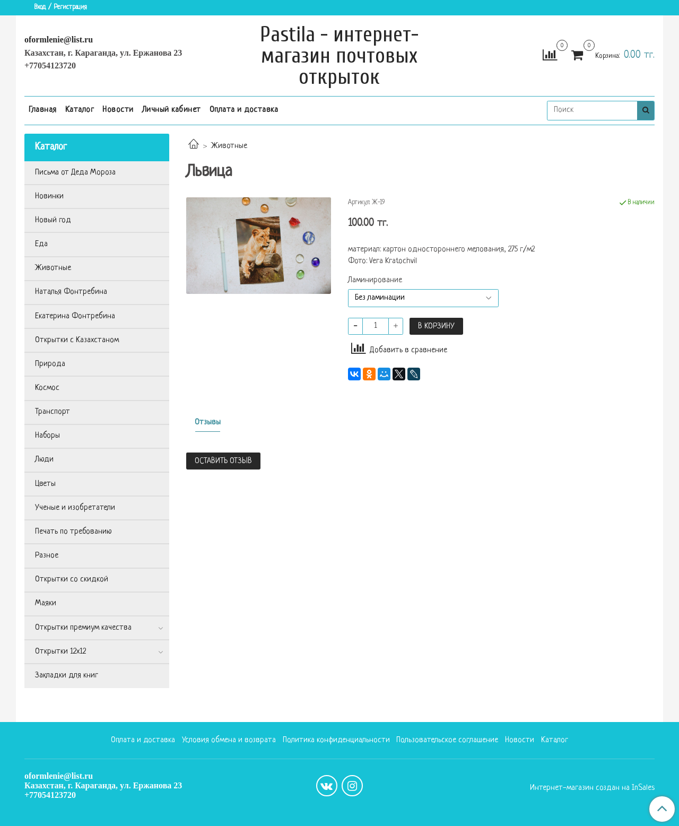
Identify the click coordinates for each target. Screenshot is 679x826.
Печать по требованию (73, 531)
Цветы (45, 484)
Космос (47, 388)
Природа (50, 364)
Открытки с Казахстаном (77, 340)
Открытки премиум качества (83, 627)
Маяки (45, 603)
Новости (118, 110)
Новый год (53, 220)
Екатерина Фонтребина (75, 316)
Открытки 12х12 (60, 651)
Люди (44, 459)
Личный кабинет (171, 110)
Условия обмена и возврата (229, 740)
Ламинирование (375, 280)
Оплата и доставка (244, 110)
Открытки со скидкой (71, 579)
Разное (46, 555)
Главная (43, 110)
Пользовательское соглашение (447, 740)
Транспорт (52, 411)
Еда (41, 244)
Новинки (49, 196)
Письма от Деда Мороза (75, 172)
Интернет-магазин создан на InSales (592, 788)
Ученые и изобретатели (75, 507)
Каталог (79, 110)
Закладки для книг (66, 675)
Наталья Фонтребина (71, 292)
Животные (229, 146)
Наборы (47, 435)
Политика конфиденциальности (336, 740)
